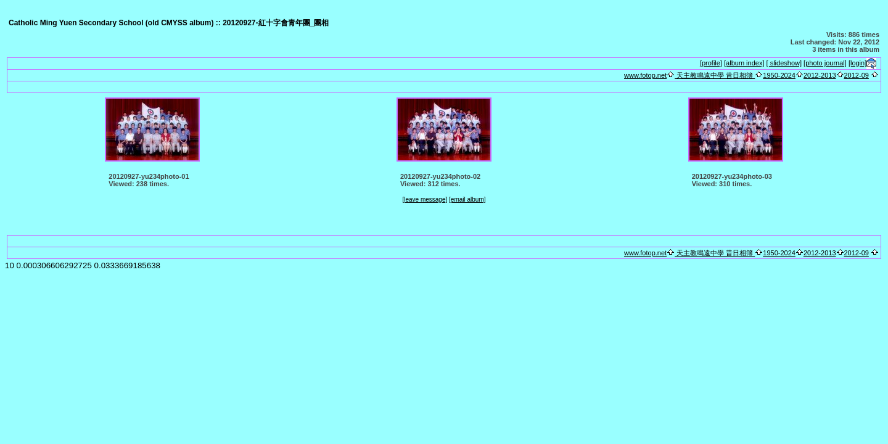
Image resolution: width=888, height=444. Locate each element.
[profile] (711, 63)
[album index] (744, 63)
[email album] (467, 199)
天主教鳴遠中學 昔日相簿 (715, 75)
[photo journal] (825, 63)
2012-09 (856, 75)
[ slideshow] (784, 63)
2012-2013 (820, 75)
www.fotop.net (645, 75)
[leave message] (424, 199)
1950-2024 (779, 75)
